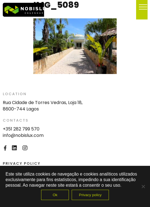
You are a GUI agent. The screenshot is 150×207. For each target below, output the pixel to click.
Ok (55, 195)
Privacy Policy (22, 163)
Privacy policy (90, 195)
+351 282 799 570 (21, 129)
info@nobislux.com (23, 135)
